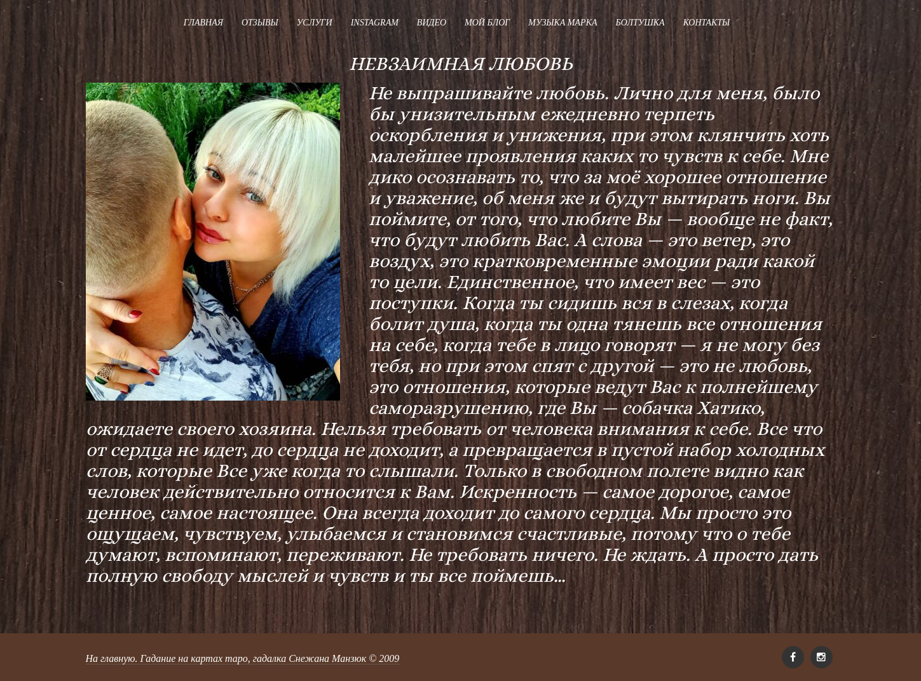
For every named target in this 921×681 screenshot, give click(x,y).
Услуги (314, 22)
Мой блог (487, 22)
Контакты (706, 22)
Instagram (375, 22)
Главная (203, 22)
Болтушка (639, 22)
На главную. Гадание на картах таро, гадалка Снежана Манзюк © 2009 (243, 658)
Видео (431, 22)
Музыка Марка (562, 22)
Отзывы (260, 22)
